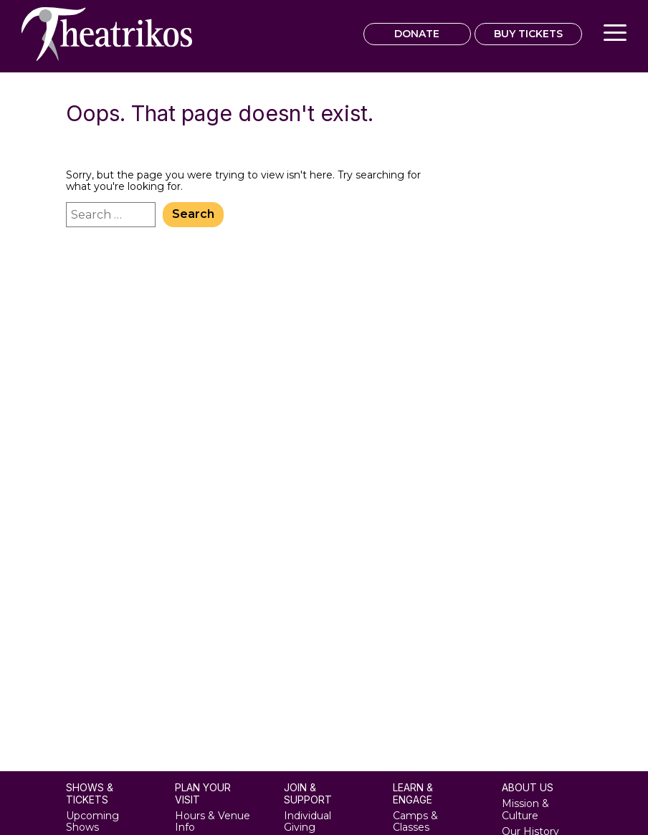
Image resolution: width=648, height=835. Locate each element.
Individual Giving (307, 821)
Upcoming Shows (92, 821)
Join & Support (308, 794)
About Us (527, 787)
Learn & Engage (413, 794)
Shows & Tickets (89, 794)
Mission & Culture (525, 809)
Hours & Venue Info (212, 821)
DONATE (416, 33)
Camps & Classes (415, 821)
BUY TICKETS (528, 33)
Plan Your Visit (203, 794)
